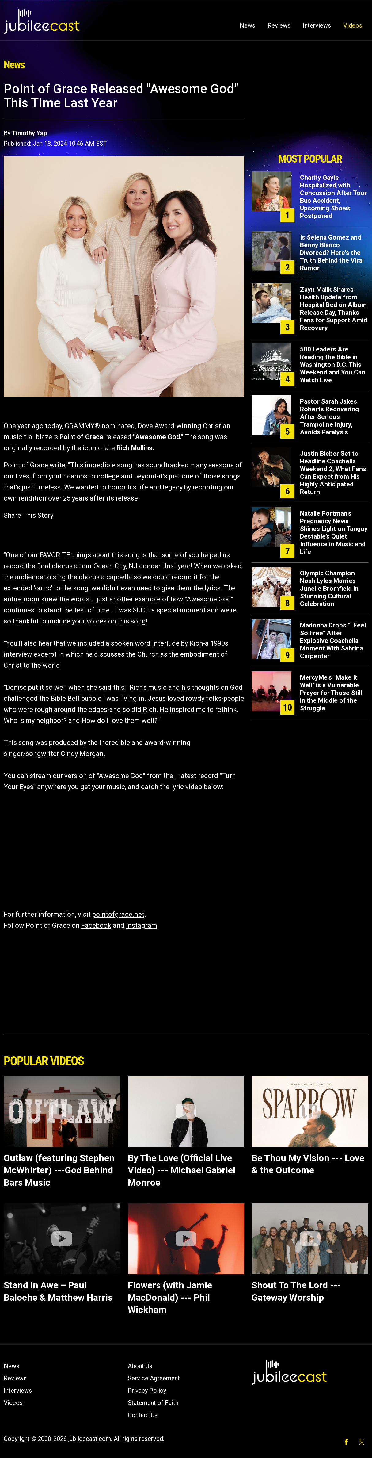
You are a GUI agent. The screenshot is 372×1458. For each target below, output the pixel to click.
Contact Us (143, 1415)
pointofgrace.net (118, 914)
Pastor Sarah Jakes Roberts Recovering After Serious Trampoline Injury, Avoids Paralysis (329, 417)
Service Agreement (154, 1378)
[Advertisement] (310, 115)
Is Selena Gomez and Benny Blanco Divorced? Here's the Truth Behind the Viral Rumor (332, 253)
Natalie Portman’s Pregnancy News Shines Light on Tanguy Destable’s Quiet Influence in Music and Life (334, 532)
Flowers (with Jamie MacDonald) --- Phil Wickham (170, 1297)
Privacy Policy (147, 1390)
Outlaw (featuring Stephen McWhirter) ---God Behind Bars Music (59, 1170)
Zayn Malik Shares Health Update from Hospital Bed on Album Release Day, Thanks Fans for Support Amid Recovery (333, 309)
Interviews (317, 25)
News (247, 25)
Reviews (279, 25)
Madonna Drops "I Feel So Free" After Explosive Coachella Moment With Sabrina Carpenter (333, 641)
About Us (140, 1366)
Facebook (96, 925)
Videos (352, 25)
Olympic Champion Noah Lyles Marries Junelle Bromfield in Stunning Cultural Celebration (329, 589)
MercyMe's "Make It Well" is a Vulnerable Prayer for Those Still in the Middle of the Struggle (331, 693)
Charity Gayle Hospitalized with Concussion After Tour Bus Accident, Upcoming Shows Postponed (333, 197)
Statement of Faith (153, 1402)
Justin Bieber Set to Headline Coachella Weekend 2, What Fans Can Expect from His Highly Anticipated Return (333, 473)
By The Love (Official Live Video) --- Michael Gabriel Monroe (181, 1170)
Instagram (141, 925)
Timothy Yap (29, 133)
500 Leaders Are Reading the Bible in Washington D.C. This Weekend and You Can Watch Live (332, 365)
